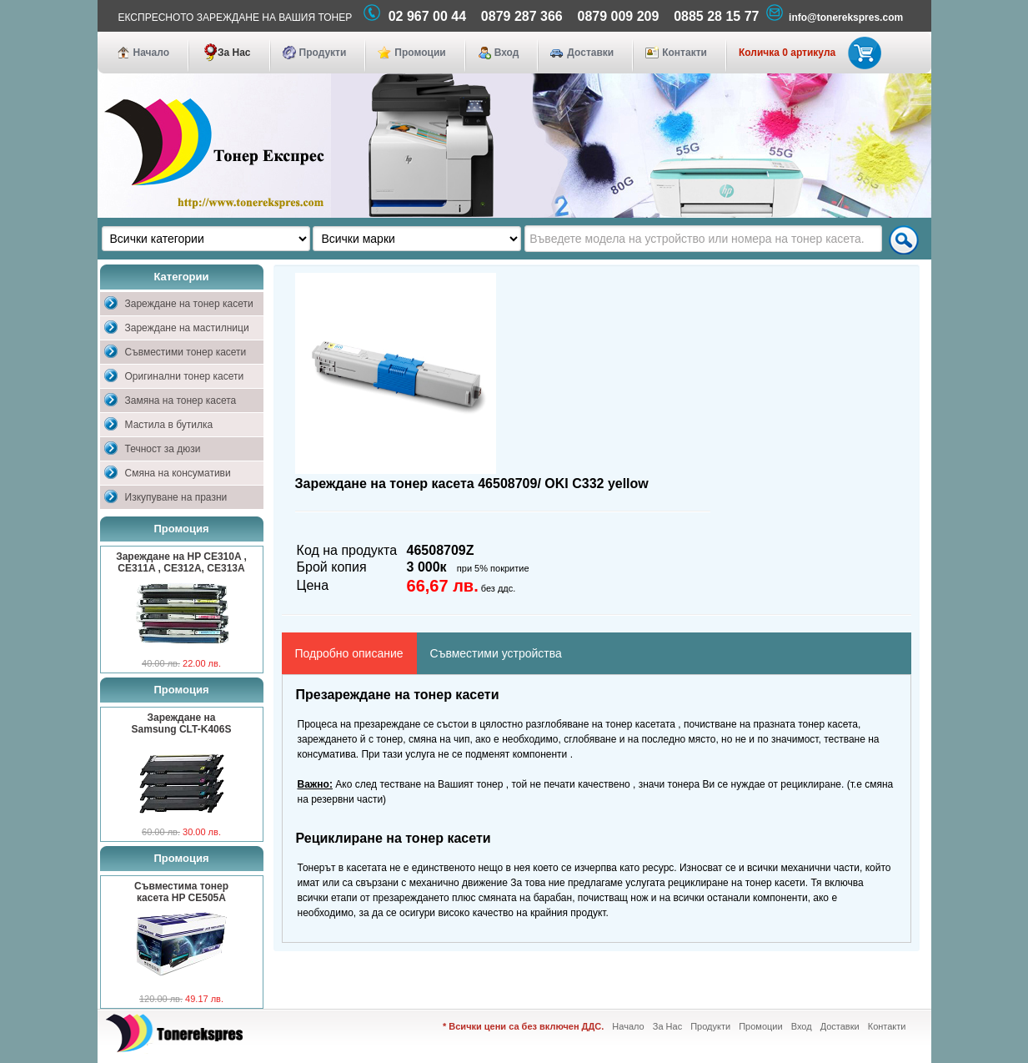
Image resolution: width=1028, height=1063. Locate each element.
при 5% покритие (493, 568)
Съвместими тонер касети (186, 352)
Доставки (590, 52)
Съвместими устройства (496, 653)
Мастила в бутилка (169, 425)
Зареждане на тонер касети (189, 304)
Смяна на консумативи (178, 473)
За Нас (234, 52)
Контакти (684, 52)
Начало (151, 52)
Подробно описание (349, 653)
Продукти (323, 52)
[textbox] (703, 238)
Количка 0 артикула (807, 52)
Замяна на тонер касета (181, 400)
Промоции (419, 52)
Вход (506, 52)
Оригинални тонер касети (184, 376)
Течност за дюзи (163, 449)
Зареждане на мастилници (187, 328)
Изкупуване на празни (176, 497)
